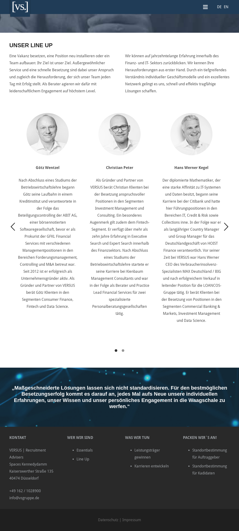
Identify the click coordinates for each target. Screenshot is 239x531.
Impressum (131, 520)
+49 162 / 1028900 (25, 491)
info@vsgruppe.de (24, 498)
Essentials (85, 450)
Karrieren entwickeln (151, 466)
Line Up (83, 459)
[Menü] (205, 7)
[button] (13, 227)
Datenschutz (108, 520)
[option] (47, 207)
